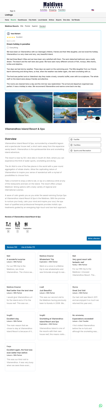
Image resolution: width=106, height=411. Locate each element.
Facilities (77, 145)
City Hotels (32, 20)
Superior (35, 26)
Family (74, 265)
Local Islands (42, 20)
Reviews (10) (12, 247)
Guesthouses (22, 20)
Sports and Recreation (82, 151)
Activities (43, 10)
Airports (58, 20)
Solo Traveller (84, 321)
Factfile (76, 139)
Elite (21, 26)
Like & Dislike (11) (28, 247)
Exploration (43, 262)
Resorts (13, 20)
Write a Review (94, 238)
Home (7, 20)
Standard (42, 26)
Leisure (9, 262)
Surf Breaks (76, 20)
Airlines (51, 20)
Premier (27, 26)
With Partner (17, 262)
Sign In (12, 11)
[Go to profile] (20, 256)
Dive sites (66, 20)
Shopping (52, 10)
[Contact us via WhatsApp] (100, 405)
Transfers (62, 10)
